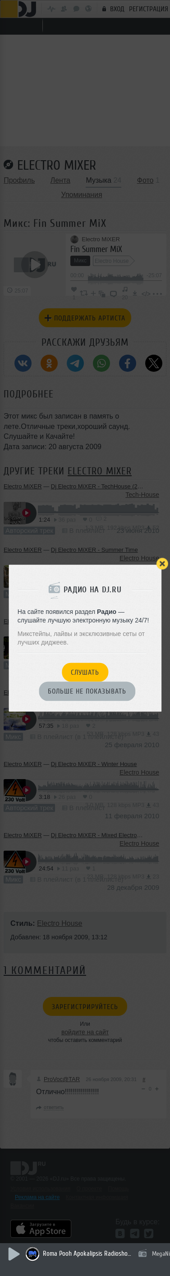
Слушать (85, 672)
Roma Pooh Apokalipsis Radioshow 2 (88, 1254)
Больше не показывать (87, 692)
